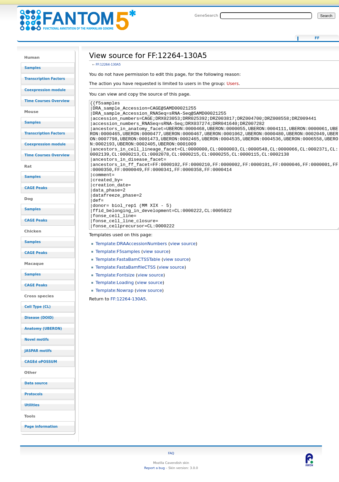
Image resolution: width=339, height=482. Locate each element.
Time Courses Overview (47, 101)
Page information (41, 426)
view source (182, 269)
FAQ (171, 453)
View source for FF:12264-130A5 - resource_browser (74, 16)
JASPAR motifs (38, 351)
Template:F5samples (117, 277)
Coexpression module (45, 90)
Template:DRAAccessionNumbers (131, 269)
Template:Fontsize (114, 300)
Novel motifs (37, 339)
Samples (33, 68)
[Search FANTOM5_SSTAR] (266, 15)
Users (232, 83)
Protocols (34, 394)
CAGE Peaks (36, 188)
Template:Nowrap (114, 315)
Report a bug (154, 468)
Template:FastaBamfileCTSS (125, 292)
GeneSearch (206, 15)
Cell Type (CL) (38, 307)
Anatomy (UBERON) (43, 328)
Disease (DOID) (39, 318)
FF (317, 38)
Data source (36, 383)
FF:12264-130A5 (108, 64)
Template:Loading (114, 308)
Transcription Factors (45, 79)
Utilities (32, 405)
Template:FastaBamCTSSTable (127, 284)
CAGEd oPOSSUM (41, 362)
